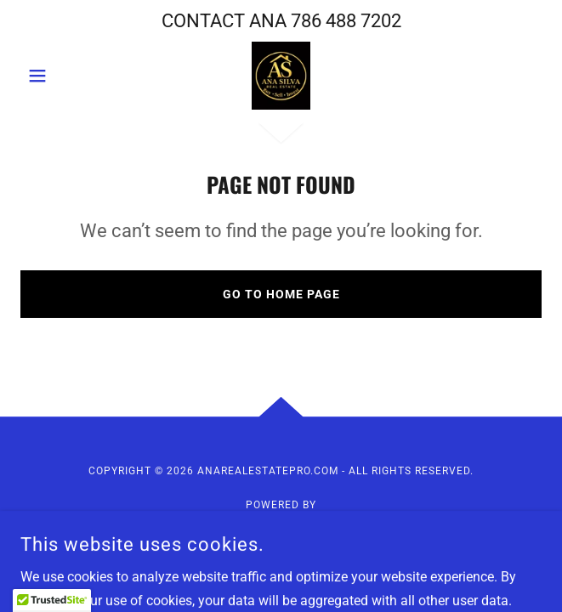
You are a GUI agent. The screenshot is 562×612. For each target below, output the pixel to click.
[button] (59, 76)
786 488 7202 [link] (346, 20)
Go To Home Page (281, 294)
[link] (281, 76)
